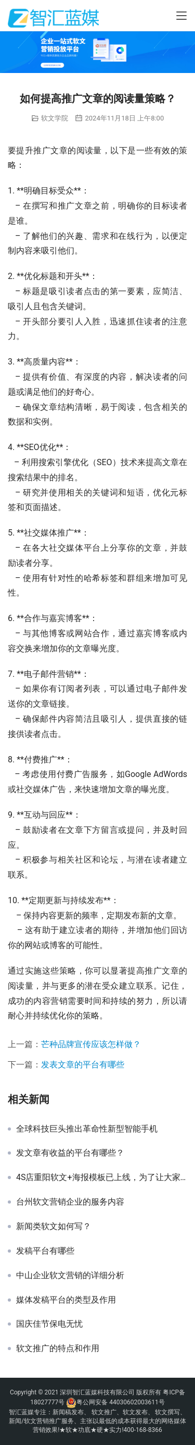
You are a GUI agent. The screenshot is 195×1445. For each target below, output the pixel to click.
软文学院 (54, 118)
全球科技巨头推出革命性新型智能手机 (87, 1129)
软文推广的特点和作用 (57, 1348)
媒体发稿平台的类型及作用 (66, 1300)
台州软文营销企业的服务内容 (70, 1202)
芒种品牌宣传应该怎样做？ (91, 1044)
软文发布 (135, 1412)
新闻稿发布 (68, 1412)
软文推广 (104, 1412)
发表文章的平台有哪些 (82, 1065)
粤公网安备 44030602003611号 (120, 1402)
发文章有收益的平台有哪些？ (70, 1153)
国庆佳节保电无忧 (49, 1324)
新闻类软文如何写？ (53, 1226)
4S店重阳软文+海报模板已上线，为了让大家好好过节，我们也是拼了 (101, 1177)
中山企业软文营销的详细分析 (70, 1275)
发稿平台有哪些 (45, 1251)
